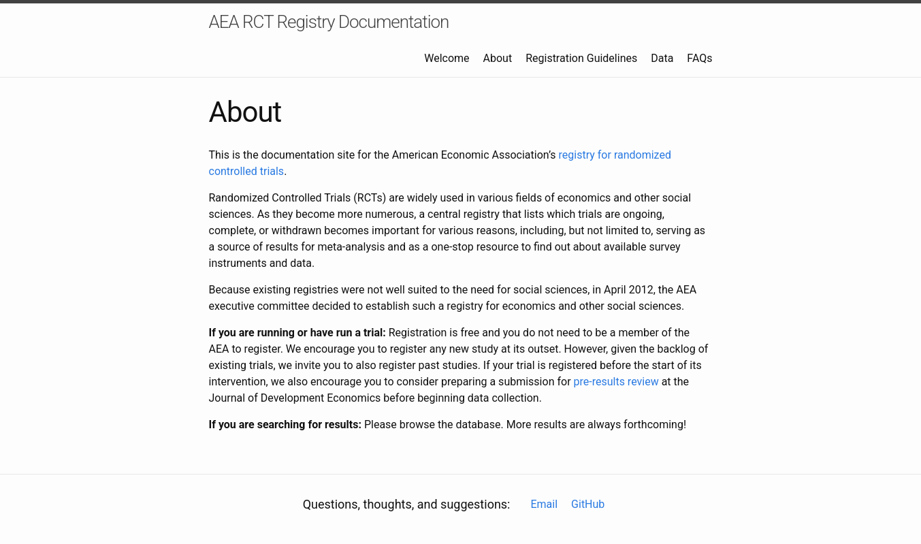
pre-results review (616, 381)
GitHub (587, 504)
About (498, 58)
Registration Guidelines (581, 58)
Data (662, 58)
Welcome (446, 58)
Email (544, 504)
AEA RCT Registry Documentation (329, 22)
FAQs (699, 58)
